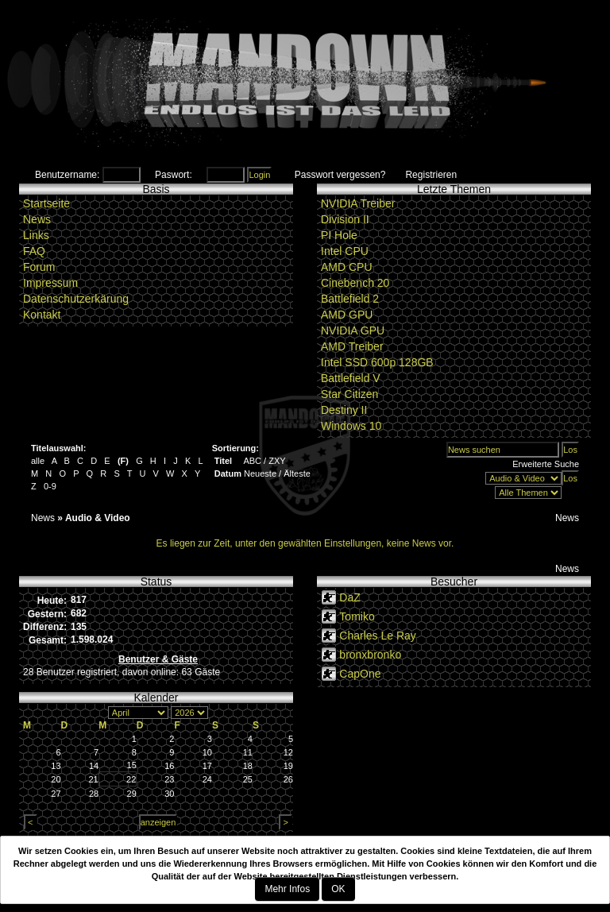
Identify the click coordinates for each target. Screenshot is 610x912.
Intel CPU (345, 251)
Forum (39, 267)
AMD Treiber (352, 346)
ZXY (276, 461)
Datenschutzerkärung (76, 298)
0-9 (50, 486)
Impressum (50, 282)
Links (36, 235)
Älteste (297, 473)
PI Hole (339, 235)
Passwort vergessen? (340, 174)
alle (37, 461)
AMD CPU (347, 267)
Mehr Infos (287, 889)
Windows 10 (351, 425)
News (37, 219)
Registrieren (431, 174)
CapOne (359, 673)
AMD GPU (347, 314)
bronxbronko (370, 654)
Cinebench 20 (355, 282)
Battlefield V (350, 378)
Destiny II (344, 410)
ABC (252, 461)
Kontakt (41, 314)
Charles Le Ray (377, 635)
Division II (345, 219)
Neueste (260, 473)
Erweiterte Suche (545, 464)
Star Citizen (349, 394)
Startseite (46, 203)
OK (338, 889)
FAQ (34, 251)
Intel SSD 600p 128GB (377, 362)
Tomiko (356, 616)
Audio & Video (97, 518)
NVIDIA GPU (352, 330)
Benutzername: (67, 174)
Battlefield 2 (350, 298)
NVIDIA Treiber (358, 203)
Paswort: (173, 174)
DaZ (349, 597)
